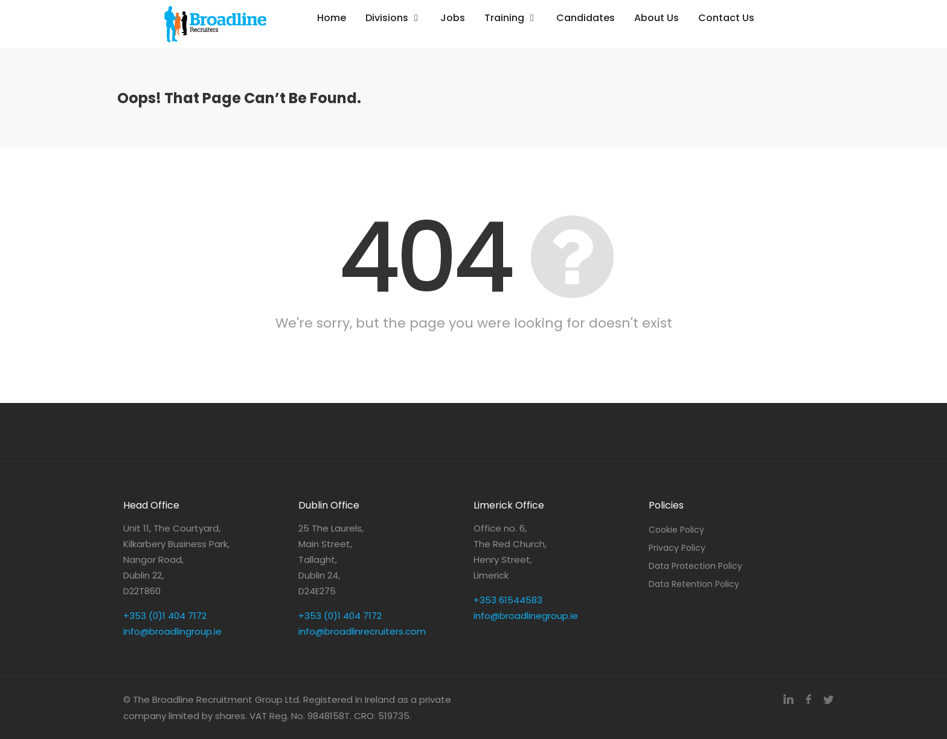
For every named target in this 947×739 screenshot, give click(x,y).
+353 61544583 (508, 600)
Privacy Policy (677, 548)
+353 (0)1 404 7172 (165, 615)
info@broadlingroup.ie (172, 631)
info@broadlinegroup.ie (526, 615)
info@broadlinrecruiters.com (362, 631)
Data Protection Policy (695, 566)
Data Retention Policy (694, 584)
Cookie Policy (676, 530)
